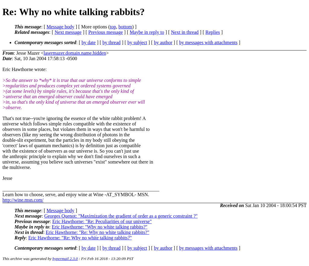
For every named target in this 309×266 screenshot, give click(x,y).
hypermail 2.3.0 (65, 258)
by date (88, 42)
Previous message (105, 32)
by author (163, 42)
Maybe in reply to (147, 32)
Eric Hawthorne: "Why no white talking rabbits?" (100, 226)
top (113, 26)
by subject (137, 42)
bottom (125, 26)
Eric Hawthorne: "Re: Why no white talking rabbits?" (97, 232)
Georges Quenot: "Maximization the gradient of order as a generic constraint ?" (121, 216)
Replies (212, 32)
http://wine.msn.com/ (22, 200)
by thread (112, 42)
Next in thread (185, 32)
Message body (60, 26)
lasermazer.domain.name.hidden (75, 53)
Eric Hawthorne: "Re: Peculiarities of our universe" (101, 221)
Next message (68, 32)
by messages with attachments (208, 42)
